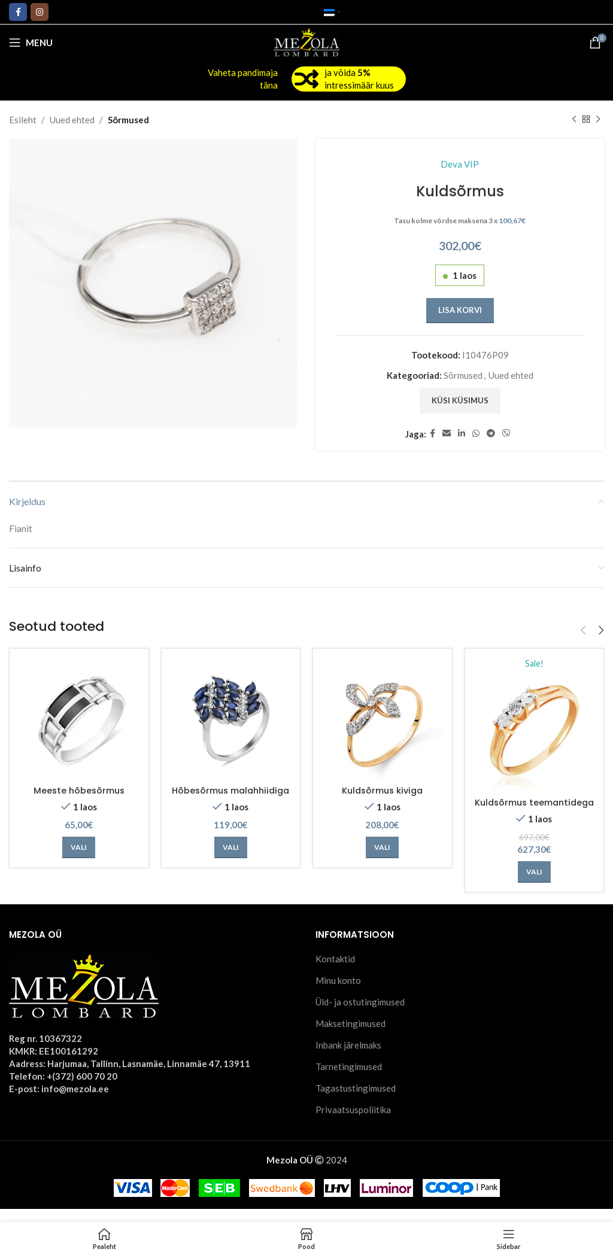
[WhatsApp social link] (476, 434)
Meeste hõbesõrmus (78, 790)
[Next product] (598, 120)
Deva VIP (460, 164)
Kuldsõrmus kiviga (382, 790)
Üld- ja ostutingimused (360, 1015)
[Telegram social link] (491, 434)
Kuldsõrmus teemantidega (534, 809)
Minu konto (338, 993)
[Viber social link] (506, 434)
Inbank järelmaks (348, 1058)
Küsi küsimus (460, 400)
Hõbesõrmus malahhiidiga (231, 796)
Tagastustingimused (355, 1101)
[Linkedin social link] (461, 434)
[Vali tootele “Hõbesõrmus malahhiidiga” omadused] (230, 860)
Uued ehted (72, 119)
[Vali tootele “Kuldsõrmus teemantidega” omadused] (534, 885)
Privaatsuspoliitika (353, 1122)
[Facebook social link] (18, 12)
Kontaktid (335, 972)
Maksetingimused (350, 1036)
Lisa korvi (460, 310)
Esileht (23, 119)
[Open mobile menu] (31, 42)
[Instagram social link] (39, 12)
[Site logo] (307, 41)
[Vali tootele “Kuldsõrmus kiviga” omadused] (382, 847)
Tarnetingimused (348, 1079)
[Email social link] (446, 434)
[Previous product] (574, 120)
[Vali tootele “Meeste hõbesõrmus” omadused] (78, 847)
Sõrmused (128, 119)
